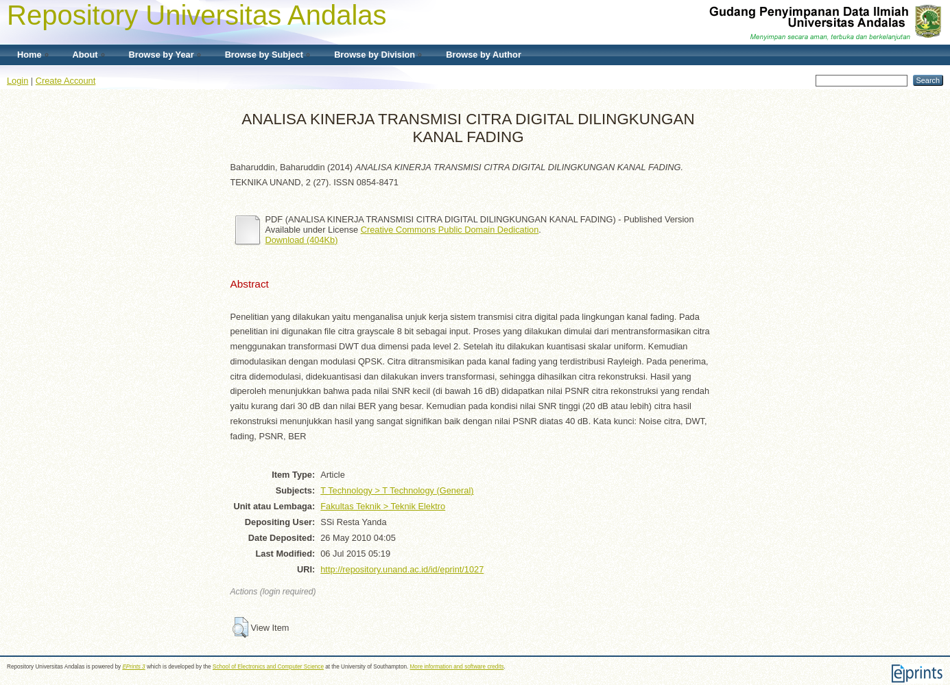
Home (29, 54)
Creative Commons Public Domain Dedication (450, 229)
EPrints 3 (133, 667)
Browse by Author (483, 54)
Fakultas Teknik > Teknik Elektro (382, 506)
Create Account (66, 81)
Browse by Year (161, 54)
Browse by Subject (264, 54)
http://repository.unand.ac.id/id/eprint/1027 (402, 569)
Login (17, 81)
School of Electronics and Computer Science (268, 667)
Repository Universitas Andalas (197, 15)
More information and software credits (457, 667)
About (85, 54)
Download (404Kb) (301, 240)
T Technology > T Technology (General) (396, 490)
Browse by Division (374, 54)
